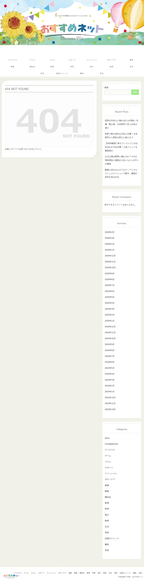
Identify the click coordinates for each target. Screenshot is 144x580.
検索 (106, 87)
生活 (110, 573)
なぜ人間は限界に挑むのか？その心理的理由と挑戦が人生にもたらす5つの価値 (121, 160)
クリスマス (17, 573)
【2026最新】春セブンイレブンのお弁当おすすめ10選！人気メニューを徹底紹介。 (121, 147)
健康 (70, 573)
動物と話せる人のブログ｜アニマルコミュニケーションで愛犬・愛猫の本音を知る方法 (121, 173)
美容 (115, 573)
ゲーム (26, 573)
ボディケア (62, 573)
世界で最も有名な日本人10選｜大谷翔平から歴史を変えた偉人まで (121, 136)
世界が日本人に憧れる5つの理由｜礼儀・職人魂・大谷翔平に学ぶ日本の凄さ (121, 124)
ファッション (51, 573)
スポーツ (41, 573)
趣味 (134, 573)
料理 (93, 573)
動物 (75, 573)
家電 (88, 573)
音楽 (140, 573)
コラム (33, 573)
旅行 (99, 573)
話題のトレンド (125, 573)
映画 (104, 573)
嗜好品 (82, 573)
